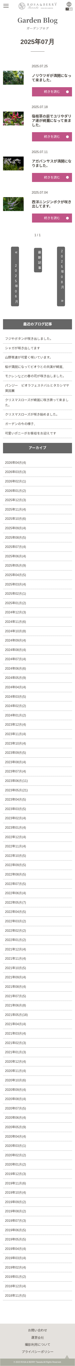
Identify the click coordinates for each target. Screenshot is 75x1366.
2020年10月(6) (15, 1080)
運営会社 (37, 1337)
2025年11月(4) (15, 509)
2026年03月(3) (15, 472)
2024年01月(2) (15, 715)
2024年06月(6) (15, 668)
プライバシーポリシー (38, 1352)
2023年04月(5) (15, 799)
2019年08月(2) (15, 1211)
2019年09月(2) (15, 1202)
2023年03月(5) (15, 809)
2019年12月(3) (15, 1174)
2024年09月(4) (15, 640)
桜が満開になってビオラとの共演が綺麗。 (35, 367)
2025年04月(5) (15, 575)
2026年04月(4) (15, 462)
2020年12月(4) (15, 1061)
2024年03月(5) (15, 696)
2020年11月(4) (15, 1071)
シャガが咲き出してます (22, 348)
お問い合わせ (37, 1330)
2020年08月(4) (15, 1099)
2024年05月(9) (15, 677)
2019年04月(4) (15, 1249)
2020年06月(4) (15, 1117)
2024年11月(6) (15, 621)
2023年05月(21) (16, 790)
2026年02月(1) (15, 481)
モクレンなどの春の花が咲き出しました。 (35, 376)
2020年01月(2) (15, 1164)
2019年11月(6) (15, 1183)
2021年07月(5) (15, 996)
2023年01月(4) (15, 827)
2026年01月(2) (15, 490)
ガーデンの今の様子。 (21, 424)
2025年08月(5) (15, 537)
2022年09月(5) (15, 865)
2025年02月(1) (15, 593)
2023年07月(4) (15, 771)
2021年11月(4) (15, 958)
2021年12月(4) (15, 949)
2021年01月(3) (15, 1052)
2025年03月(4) (15, 584)
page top (67, 1358)
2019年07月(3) (15, 1220)
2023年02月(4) (15, 818)
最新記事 (39, 260)
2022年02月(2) (15, 930)
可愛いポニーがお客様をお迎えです (30, 433)
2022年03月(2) (15, 921)
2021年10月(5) (15, 968)
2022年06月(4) (15, 893)
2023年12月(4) (15, 724)
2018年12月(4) (15, 1286)
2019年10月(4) (15, 1192)
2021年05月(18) (16, 1015)
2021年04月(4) (15, 1024)
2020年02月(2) (15, 1155)
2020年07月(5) (15, 1108)
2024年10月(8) (15, 631)
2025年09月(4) (15, 528)
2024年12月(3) (15, 612)
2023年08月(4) (15, 762)
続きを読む (52, 91)
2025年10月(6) (15, 518)
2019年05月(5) (15, 1239)
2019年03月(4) (15, 1258)
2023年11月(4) (15, 734)
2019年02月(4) (15, 1267)
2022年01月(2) (15, 940)
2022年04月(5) (15, 911)
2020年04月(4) (15, 1136)
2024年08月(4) (15, 650)
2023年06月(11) (16, 781)
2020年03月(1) (15, 1145)
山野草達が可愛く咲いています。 (29, 357)
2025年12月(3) (15, 500)
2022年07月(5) (15, 884)
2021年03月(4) (15, 1033)
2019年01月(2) (15, 1276)
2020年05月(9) (15, 1127)
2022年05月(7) (15, 902)
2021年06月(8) (15, 1005)
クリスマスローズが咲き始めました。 (32, 414)
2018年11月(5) (15, 1295)
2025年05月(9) (15, 565)
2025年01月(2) (15, 603)
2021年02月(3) (15, 1043)
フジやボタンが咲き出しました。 (29, 338)
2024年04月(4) (15, 687)
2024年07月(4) (15, 659)
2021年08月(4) (15, 986)
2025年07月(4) (15, 547)
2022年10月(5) (15, 855)
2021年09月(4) (15, 977)
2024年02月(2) (15, 706)
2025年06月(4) (15, 556)
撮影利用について (37, 1344)
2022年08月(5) (15, 874)
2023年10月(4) (15, 743)
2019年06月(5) (15, 1230)
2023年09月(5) (15, 752)
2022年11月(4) (15, 846)
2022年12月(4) (15, 837)
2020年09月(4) (15, 1089)
